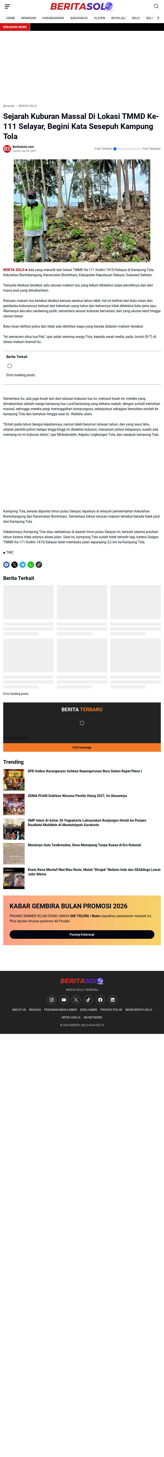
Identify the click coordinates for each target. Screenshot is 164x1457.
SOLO (136, 18)
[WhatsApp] (31, 565)
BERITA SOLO (79, 1025)
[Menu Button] (7, 6)
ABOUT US (19, 1009)
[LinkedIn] (112, 999)
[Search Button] (156, 6)
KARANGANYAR (53, 18)
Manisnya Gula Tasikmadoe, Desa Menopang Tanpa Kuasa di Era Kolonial (84, 845)
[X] (14, 565)
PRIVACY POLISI (111, 1009)
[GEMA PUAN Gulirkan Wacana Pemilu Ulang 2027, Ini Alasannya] (14, 804)
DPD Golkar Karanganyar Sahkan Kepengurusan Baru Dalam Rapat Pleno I (85, 771)
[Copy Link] (39, 565)
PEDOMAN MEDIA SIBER (60, 1009)
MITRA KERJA (71, 1017)
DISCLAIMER (88, 1009)
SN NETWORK (93, 1017)
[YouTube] (63, 999)
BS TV (100, 1025)
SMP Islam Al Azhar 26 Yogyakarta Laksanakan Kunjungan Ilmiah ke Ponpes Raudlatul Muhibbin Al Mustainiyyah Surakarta (87, 822)
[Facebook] (6, 565)
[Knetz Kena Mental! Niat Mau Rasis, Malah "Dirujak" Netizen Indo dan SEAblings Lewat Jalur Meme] (14, 878)
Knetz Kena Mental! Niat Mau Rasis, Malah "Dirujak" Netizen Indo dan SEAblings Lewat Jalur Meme (94, 872)
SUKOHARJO (79, 18)
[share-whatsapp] (47, 565)
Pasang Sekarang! (82, 934)
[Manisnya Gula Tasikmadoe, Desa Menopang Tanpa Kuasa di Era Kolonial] (14, 853)
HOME (10, 18)
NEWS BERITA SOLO (138, 1009)
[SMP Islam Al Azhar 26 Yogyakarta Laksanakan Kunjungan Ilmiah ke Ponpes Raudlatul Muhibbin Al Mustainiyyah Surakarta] (14, 829)
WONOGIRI (28, 18)
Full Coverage (82, 747)
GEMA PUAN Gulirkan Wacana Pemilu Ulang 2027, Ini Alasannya (77, 796)
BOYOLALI (118, 18)
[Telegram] (22, 565)
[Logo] (82, 980)
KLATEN (99, 18)
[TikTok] (88, 999)
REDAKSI (35, 1009)
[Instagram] (51, 999)
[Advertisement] (82, 67)
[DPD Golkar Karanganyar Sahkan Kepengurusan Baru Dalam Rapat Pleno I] (14, 780)
